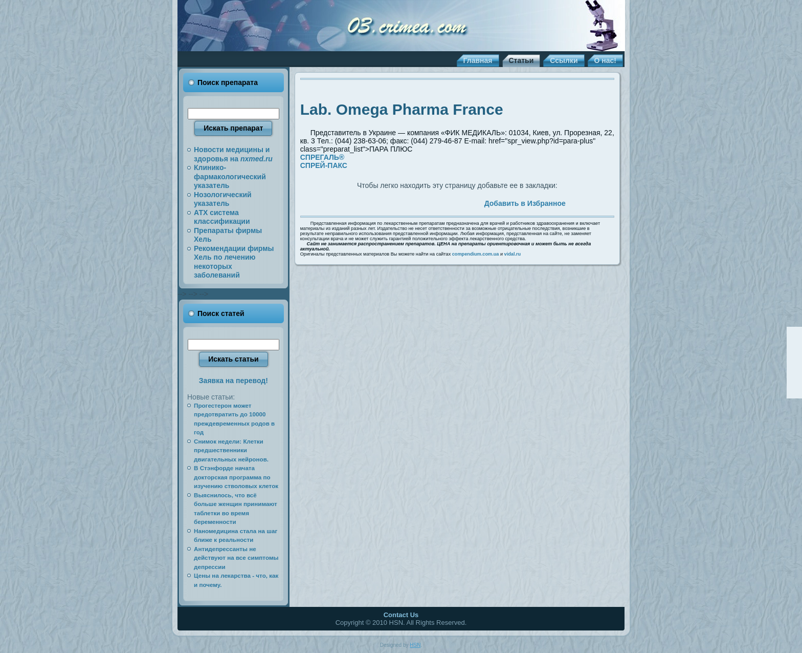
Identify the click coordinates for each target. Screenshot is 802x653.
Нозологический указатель (223, 199)
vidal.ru (512, 254)
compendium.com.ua (475, 254)
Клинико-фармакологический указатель (230, 176)
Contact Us (401, 615)
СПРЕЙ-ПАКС (323, 165)
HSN (415, 645)
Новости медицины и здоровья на (233, 154)
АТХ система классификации (222, 217)
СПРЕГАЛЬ (322, 157)
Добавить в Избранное (525, 203)
